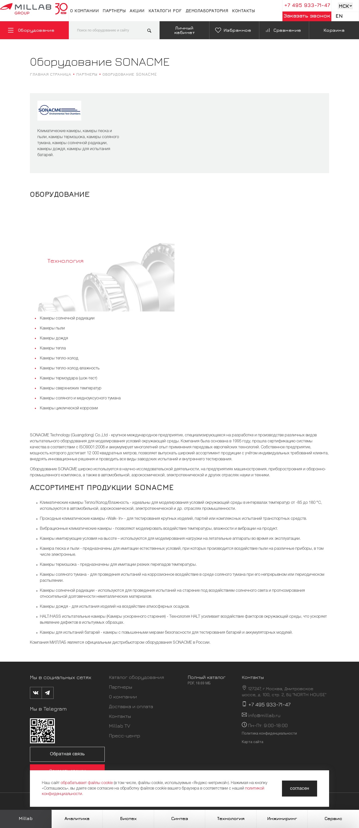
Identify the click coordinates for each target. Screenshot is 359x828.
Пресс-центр (124, 735)
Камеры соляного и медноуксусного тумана (80, 398)
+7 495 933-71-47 (307, 5)
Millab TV (119, 726)
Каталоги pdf (165, 10)
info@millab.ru (264, 715)
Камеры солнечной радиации (67, 318)
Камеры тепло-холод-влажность (69, 368)
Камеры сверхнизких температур (70, 388)
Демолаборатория (207, 10)
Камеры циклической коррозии (69, 408)
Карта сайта (252, 742)
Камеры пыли (52, 328)
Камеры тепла (53, 348)
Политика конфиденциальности (269, 733)
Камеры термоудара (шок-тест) (68, 378)
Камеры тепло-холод (59, 358)
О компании (84, 10)
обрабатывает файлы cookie (87, 783)
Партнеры (114, 10)
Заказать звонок (307, 15)
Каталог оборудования (136, 677)
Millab (26, 818)
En (339, 16)
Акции (137, 10)
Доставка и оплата (131, 706)
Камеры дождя (54, 338)
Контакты (243, 10)
